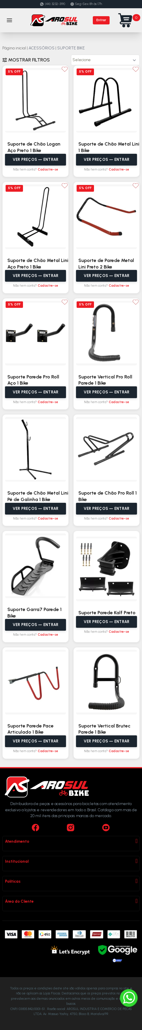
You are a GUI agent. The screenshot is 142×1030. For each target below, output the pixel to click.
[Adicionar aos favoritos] (64, 69)
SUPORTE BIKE (71, 48)
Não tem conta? (35, 169)
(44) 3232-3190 (52, 4)
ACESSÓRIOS (42, 48)
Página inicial (14, 48)
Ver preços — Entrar (36, 159)
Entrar (101, 20)
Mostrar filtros (26, 60)
